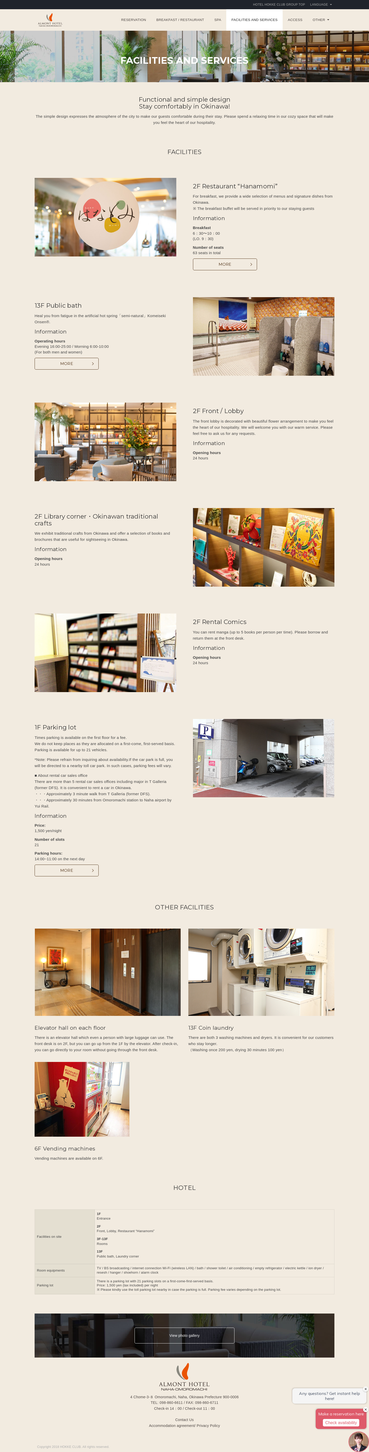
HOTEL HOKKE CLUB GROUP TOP (279, 4)
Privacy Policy (208, 1426)
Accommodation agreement (171, 1426)
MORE (225, 264)
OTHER (321, 20)
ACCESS (295, 20)
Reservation (133, 20)
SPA (217, 20)
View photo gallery (184, 1335)
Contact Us (184, 1420)
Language (321, 4)
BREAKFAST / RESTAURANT (180, 20)
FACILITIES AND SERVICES (254, 20)
